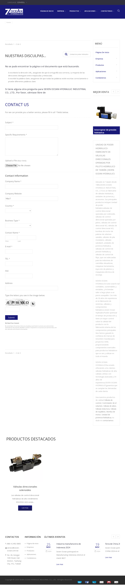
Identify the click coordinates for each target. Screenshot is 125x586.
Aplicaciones (91, 11)
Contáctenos (107, 11)
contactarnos (108, 420)
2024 (48, 553)
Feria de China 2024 (114, 545)
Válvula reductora (103, 409)
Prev (118, 91)
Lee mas (59, 565)
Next (113, 91)
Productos (75, 11)
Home (8, 22)
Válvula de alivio (109, 406)
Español (21, 2)
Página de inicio (46, 11)
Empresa (61, 11)
